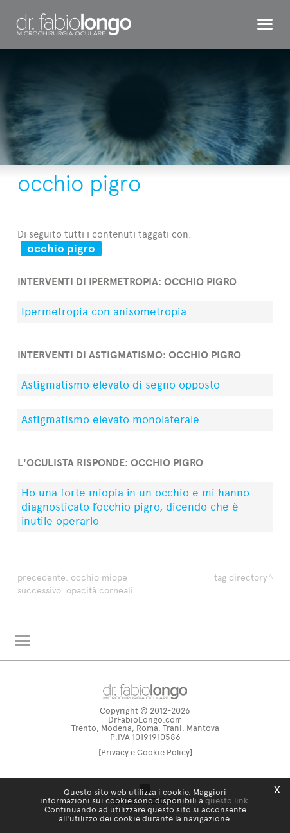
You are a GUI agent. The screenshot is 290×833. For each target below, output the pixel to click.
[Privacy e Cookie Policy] (145, 752)
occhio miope (99, 577)
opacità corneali (99, 590)
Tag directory (240, 577)
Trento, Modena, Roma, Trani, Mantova (145, 728)
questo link (226, 800)
